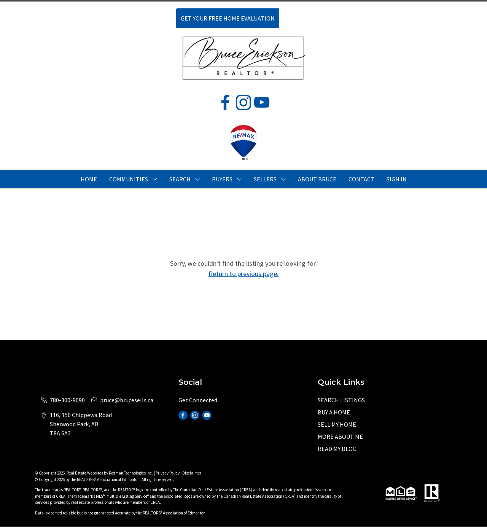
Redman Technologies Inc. (131, 473)
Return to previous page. (243, 273)
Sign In (397, 179)
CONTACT (361, 179)
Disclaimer (191, 473)
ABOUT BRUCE (317, 179)
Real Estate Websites (85, 473)
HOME (89, 179)
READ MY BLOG (337, 448)
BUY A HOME (334, 412)
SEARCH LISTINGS (341, 400)
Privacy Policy (168, 473)
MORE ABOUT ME (340, 436)
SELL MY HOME (337, 424)
